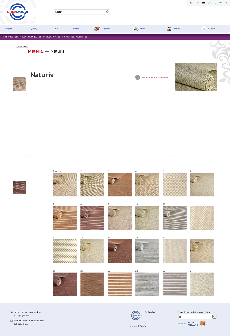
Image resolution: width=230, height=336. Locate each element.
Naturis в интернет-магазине (155, 77)
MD (197, 3)
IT (226, 3)
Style (56, 28)
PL (215, 3)
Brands (76, 28)
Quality (33, 28)
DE (209, 3)
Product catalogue (28, 36)
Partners (176, 28)
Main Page (8, 36)
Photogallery (49, 36)
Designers (105, 28)
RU (190, 3)
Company (8, 28)
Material (66, 36)
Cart (210, 28)
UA (220, 3)
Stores (143, 28)
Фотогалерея (22, 47)
